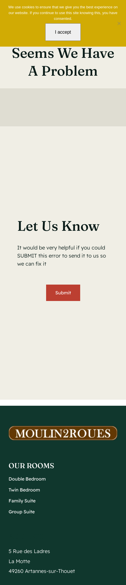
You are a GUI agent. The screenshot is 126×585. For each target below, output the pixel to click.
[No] (119, 23)
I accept (63, 32)
